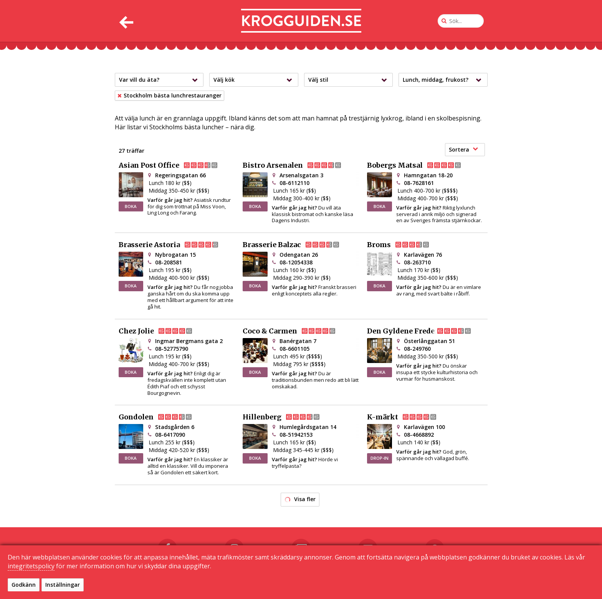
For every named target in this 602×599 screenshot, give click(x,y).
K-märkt (408, 417)
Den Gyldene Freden (425, 331)
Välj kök (254, 79)
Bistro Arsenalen (298, 165)
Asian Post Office (174, 165)
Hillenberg (287, 417)
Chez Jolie (162, 331)
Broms (404, 245)
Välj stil (349, 79)
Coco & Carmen (295, 331)
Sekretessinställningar (395, 584)
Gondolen (161, 417)
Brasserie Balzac (297, 245)
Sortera (463, 149)
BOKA (131, 206)
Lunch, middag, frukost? (444, 79)
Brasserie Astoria (175, 245)
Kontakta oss (284, 584)
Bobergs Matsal (420, 165)
